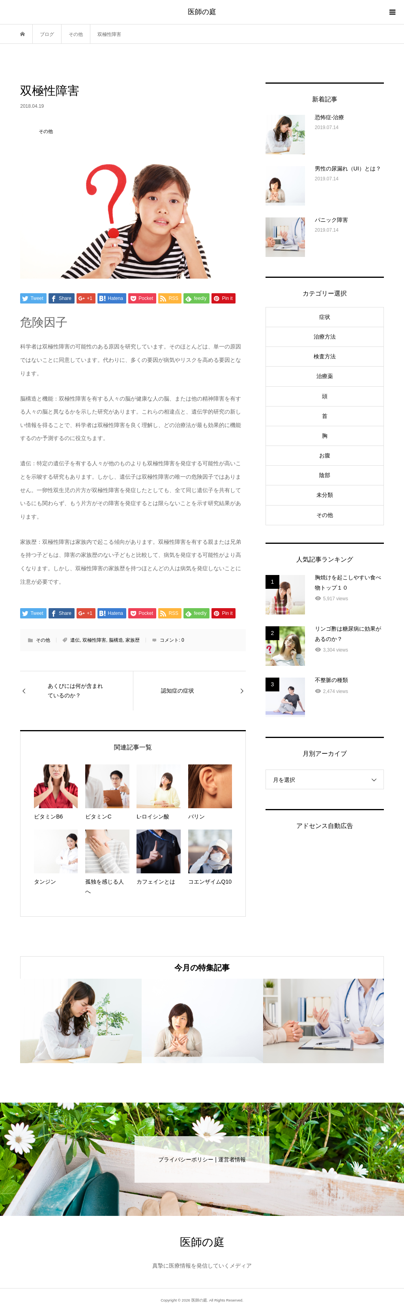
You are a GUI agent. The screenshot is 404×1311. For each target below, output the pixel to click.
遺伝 (75, 640)
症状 (324, 317)
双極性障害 (94, 640)
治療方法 (325, 336)
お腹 (324, 455)
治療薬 (324, 376)
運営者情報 (232, 1159)
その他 (43, 640)
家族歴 (132, 640)
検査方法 (325, 356)
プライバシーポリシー (185, 1159)
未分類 (324, 495)
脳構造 (116, 640)
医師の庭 (202, 12)
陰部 (324, 475)
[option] (81, 1021)
